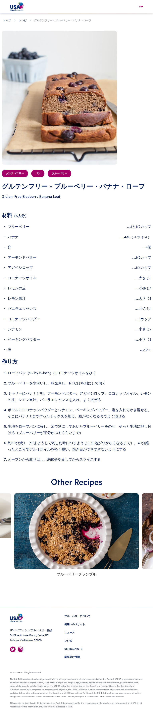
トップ (7, 20)
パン (37, 173)
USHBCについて (73, 648)
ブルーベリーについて (77, 616)
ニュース (69, 632)
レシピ (22, 20)
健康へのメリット (74, 624)
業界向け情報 (72, 656)
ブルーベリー (59, 173)
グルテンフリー (15, 173)
